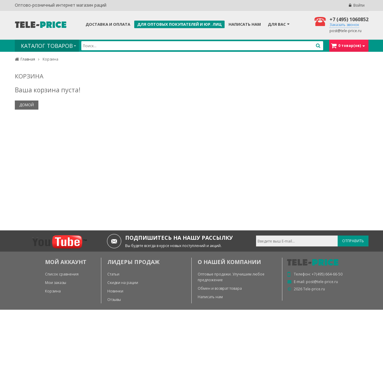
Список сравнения (62, 274)
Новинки (115, 291)
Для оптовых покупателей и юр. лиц (179, 24)
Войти (359, 5)
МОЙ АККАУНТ (65, 262)
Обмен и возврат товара (220, 288)
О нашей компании (229, 262)
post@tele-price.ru (345, 30)
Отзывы (114, 299)
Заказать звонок (344, 24)
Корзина (53, 291)
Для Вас (277, 24)
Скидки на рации (122, 282)
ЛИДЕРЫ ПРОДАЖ (133, 262)
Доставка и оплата (108, 24)
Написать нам (245, 24)
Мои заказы (55, 282)
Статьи (113, 274)
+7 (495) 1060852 (348, 19)
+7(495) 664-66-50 (327, 274)
